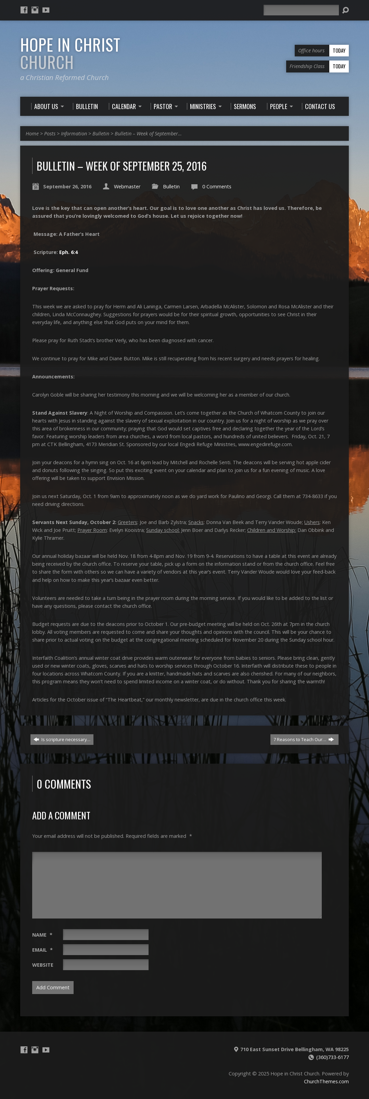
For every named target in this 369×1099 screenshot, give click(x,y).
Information (74, 133)
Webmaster (127, 186)
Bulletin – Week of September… (148, 133)
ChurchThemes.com (326, 1081)
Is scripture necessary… (62, 739)
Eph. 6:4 (68, 252)
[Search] (301, 10)
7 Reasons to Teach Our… (303, 739)
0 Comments (216, 186)
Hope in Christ (70, 53)
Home (32, 133)
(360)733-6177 (332, 1057)
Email (42, 950)
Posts (49, 133)
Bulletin (100, 133)
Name (42, 935)
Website (42, 965)
